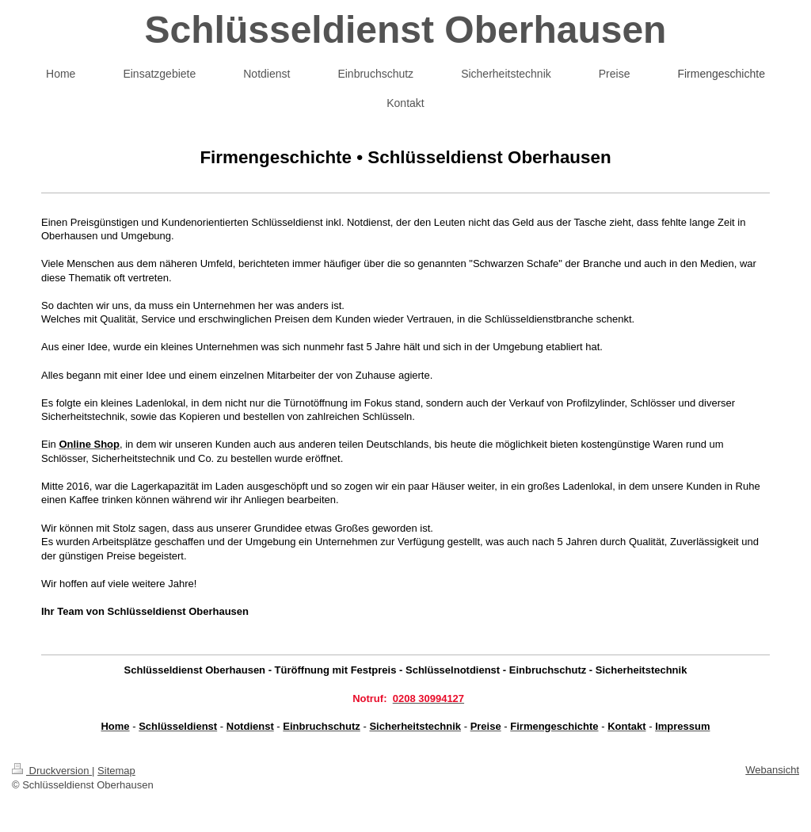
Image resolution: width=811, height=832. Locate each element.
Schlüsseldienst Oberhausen (406, 30)
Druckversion (52, 771)
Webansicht (772, 770)
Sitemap (116, 771)
